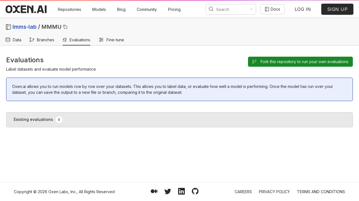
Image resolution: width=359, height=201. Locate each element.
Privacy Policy (274, 191)
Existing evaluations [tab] (38, 119)
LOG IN (303, 9)
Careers (243, 191)
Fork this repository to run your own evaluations (300, 61)
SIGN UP (337, 9)
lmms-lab (25, 26)
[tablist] (179, 119)
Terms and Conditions (321, 191)
